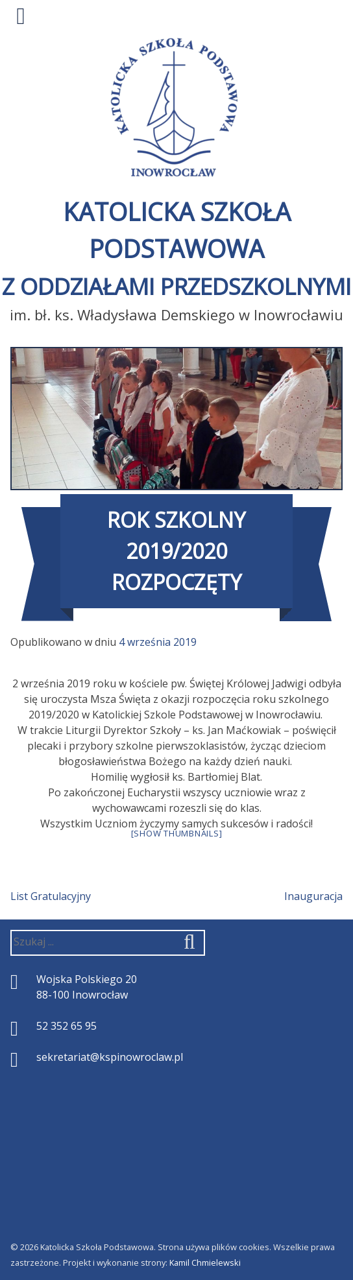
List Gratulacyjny (50, 896)
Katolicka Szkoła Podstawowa (176, 248)
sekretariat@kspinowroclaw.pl (109, 1057)
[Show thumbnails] (177, 833)
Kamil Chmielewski (205, 1262)
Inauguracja (313, 896)
